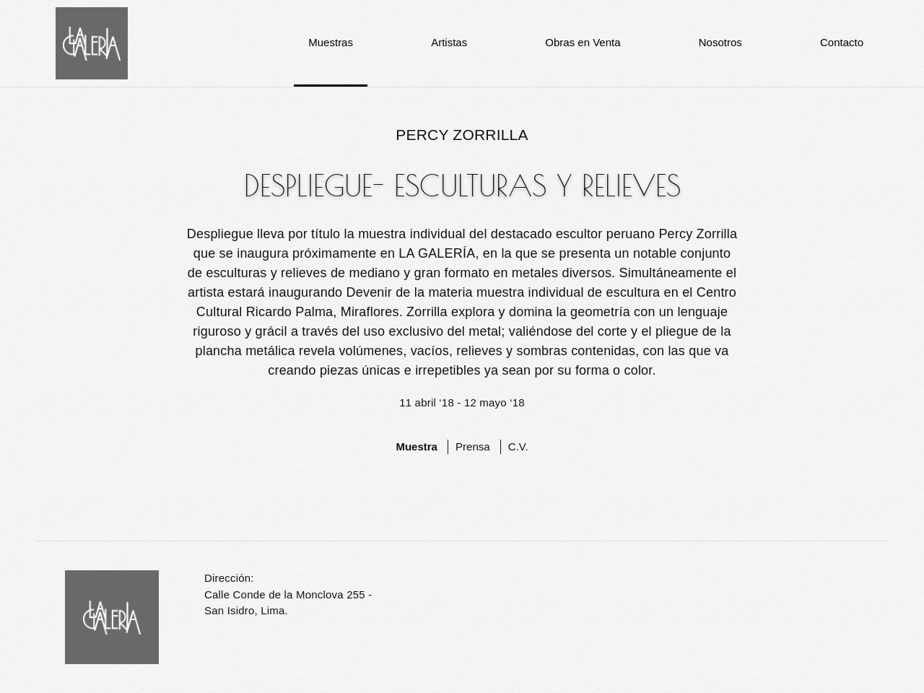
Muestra (416, 446)
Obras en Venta (582, 42)
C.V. (518, 446)
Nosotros (720, 42)
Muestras (330, 42)
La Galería (92, 43)
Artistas (449, 42)
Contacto (841, 42)
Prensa (473, 446)
